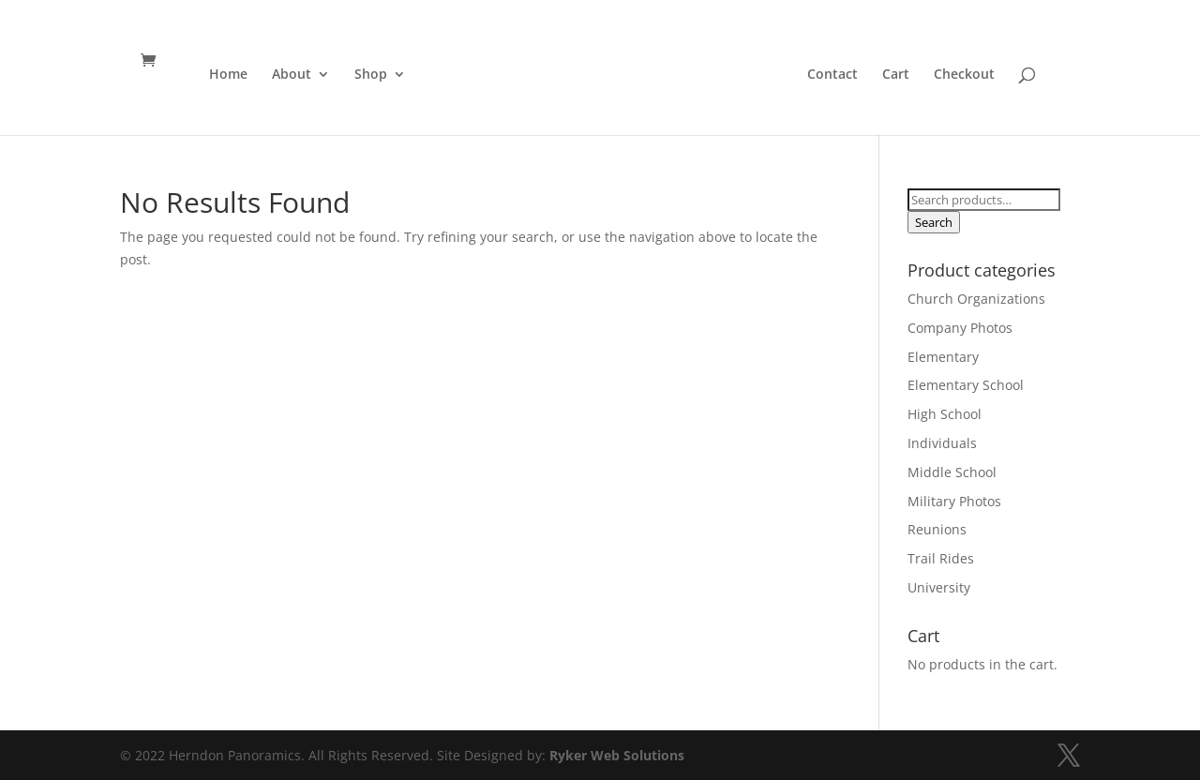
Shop (367, 75)
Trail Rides (941, 558)
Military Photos (954, 501)
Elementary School (966, 385)
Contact (836, 75)
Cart (899, 75)
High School (945, 414)
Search (933, 222)
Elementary (943, 357)
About (288, 75)
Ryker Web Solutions (616, 755)
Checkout (968, 75)
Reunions (937, 529)
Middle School (952, 472)
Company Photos (960, 328)
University (939, 587)
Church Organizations (976, 299)
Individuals (942, 443)
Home (224, 75)
